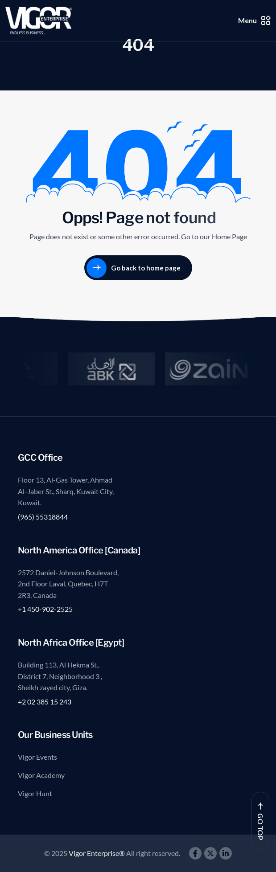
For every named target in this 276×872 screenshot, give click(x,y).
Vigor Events (37, 757)
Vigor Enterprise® (97, 853)
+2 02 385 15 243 (44, 701)
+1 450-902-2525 (45, 609)
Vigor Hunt (35, 793)
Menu (254, 20)
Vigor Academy (41, 775)
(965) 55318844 (43, 516)
